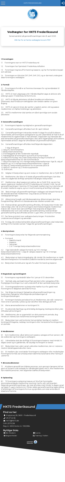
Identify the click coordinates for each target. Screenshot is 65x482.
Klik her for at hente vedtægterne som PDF (32, 40)
